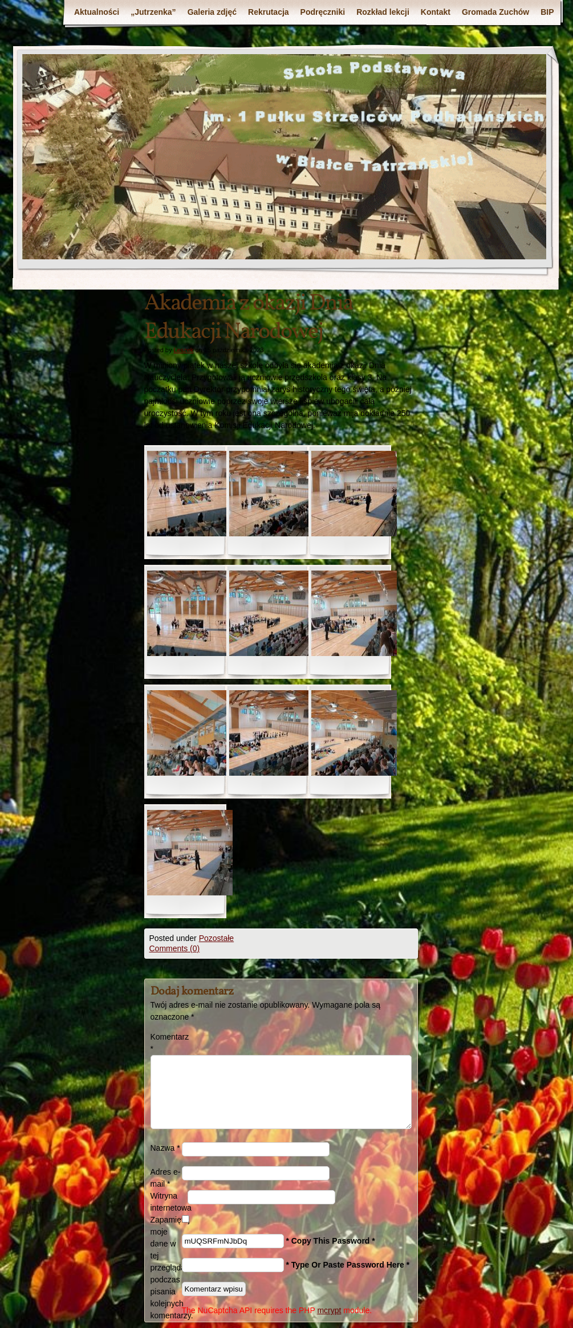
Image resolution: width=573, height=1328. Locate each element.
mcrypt (329, 1310)
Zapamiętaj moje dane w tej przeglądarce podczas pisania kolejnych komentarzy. (166, 1267)
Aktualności (96, 12)
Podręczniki (323, 12)
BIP (547, 12)
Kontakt (435, 12)
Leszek (183, 350)
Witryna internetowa (169, 1201)
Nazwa (165, 1147)
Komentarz (166, 1042)
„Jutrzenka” (153, 12)
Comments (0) (174, 948)
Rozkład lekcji (382, 12)
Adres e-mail (166, 1177)
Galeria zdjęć (212, 12)
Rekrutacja (268, 12)
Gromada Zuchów (495, 12)
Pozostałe (216, 938)
